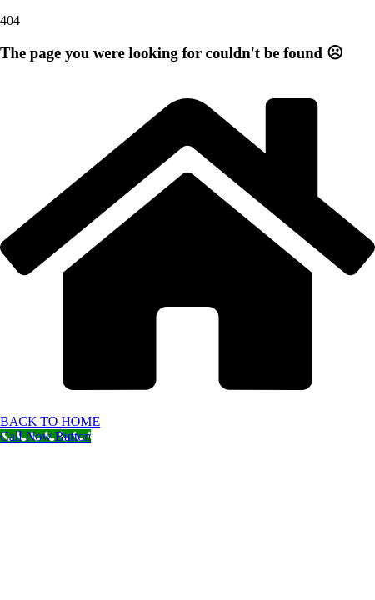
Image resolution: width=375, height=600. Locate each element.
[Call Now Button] (45, 436)
